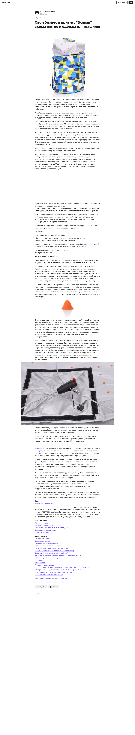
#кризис (55, 578)
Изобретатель (40, 563)
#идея (37, 578)
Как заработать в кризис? (45, 525)
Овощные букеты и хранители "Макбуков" (51, 553)
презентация (88, 244)
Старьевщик (39, 560)
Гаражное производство (44, 565)
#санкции (63, 578)
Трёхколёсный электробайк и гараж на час (52, 548)
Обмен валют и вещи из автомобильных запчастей (55, 572)
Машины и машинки (42, 539)
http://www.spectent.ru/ (44, 503)
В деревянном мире (42, 541)
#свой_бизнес (45, 578)
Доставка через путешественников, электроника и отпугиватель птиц (62, 567)
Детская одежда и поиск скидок (47, 558)
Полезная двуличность (44, 532)
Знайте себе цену (42, 523)
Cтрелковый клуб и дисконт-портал (49, 575)
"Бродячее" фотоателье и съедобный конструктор (54, 551)
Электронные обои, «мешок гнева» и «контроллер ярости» (58, 570)
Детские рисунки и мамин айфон (48, 546)
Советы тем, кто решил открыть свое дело (51, 528)
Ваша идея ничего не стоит (45, 530)
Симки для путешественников (46, 543)
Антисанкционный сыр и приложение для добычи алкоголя (58, 555)
